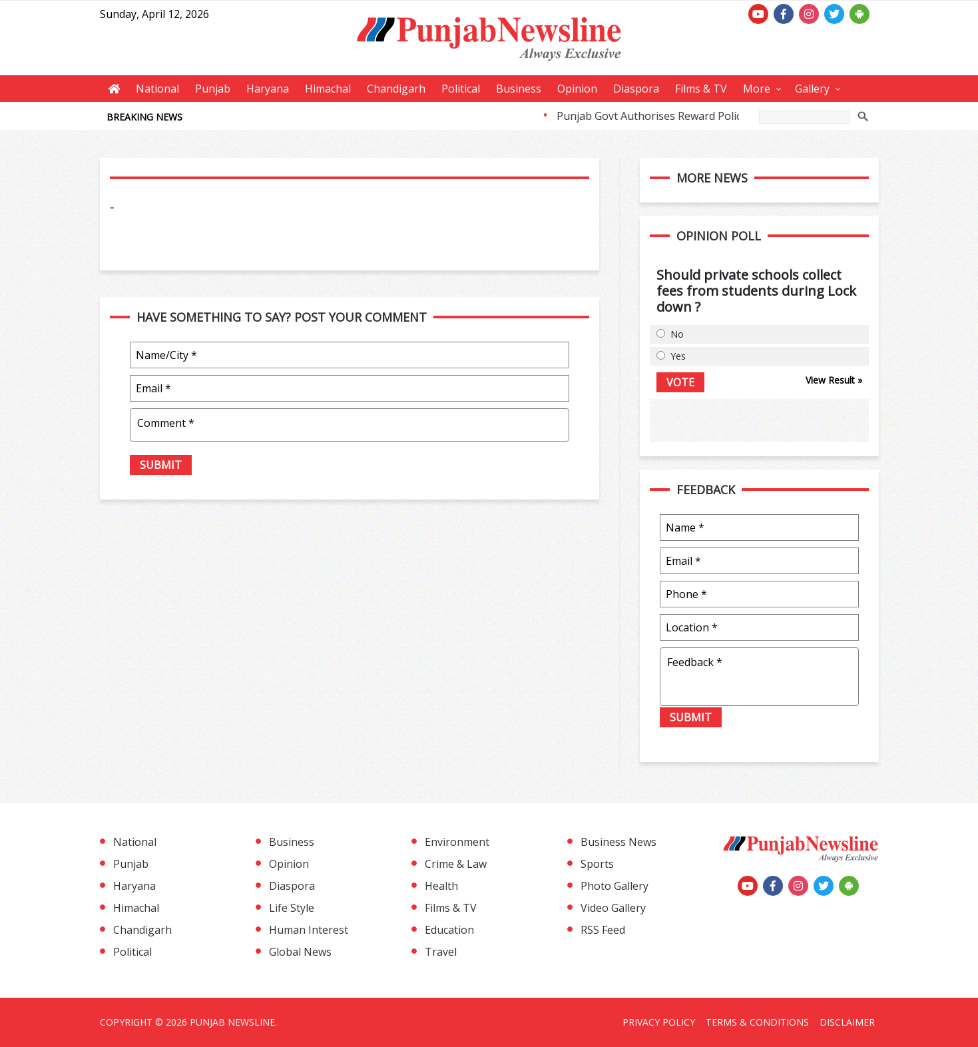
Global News (300, 951)
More (756, 88)
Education (449, 929)
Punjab (212, 88)
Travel (441, 951)
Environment (457, 842)
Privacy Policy (658, 1022)
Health (441, 885)
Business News (618, 842)
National (157, 88)
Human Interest (308, 929)
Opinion (577, 88)
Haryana (267, 88)
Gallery (812, 88)
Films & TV (701, 88)
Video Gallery (613, 907)
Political (460, 88)
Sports (597, 864)
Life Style (291, 907)
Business (518, 88)
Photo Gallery (614, 885)
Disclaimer (847, 1022)
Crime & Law (456, 864)
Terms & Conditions (757, 1022)
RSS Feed (603, 929)
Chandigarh (396, 88)
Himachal (328, 88)
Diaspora (636, 88)
